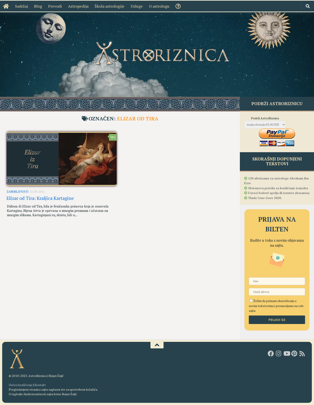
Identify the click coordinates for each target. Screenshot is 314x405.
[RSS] (302, 354)
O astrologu (159, 6)
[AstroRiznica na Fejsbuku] (271, 354)
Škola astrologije (110, 6)
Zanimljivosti (18, 192)
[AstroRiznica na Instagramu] (279, 354)
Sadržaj (21, 6)
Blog (38, 6)
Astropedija (78, 6)
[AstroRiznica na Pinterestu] (294, 354)
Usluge (137, 6)
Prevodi (55, 6)
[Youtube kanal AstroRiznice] (286, 354)
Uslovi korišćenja (20, 385)
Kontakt (40, 385)
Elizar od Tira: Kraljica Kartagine (40, 198)
